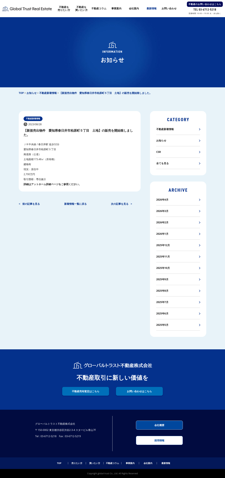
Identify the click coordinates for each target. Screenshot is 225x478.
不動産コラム (112, 463)
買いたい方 (94, 463)
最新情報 (165, 463)
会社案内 (148, 463)
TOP (59, 463)
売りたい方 (76, 463)
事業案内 (130, 463)
